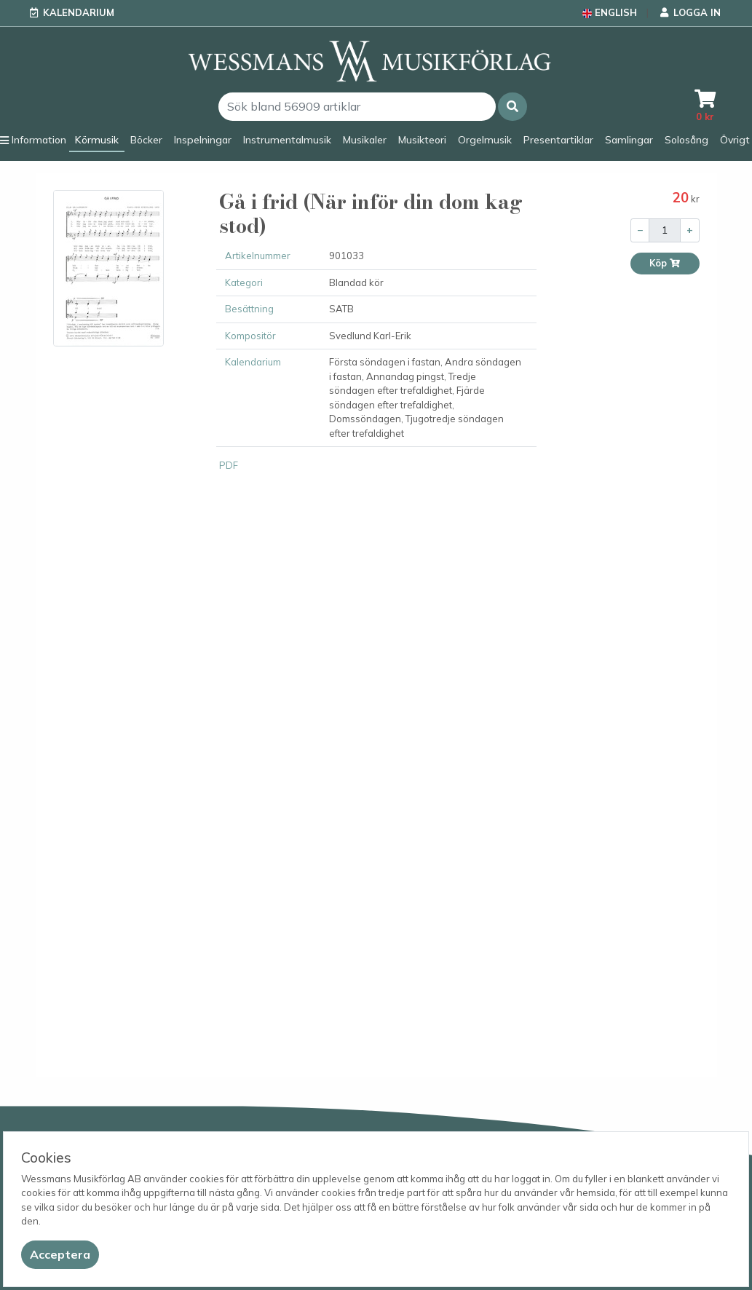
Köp (665, 263)
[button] (512, 106)
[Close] (60, 1254)
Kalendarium (78, 12)
